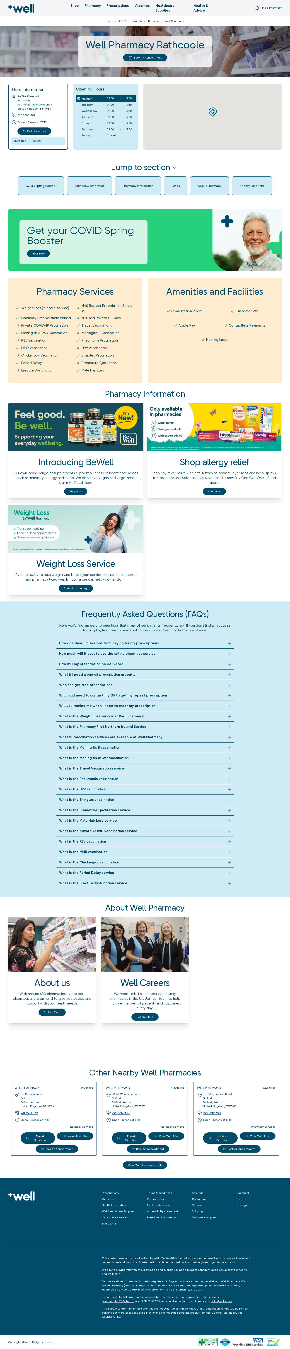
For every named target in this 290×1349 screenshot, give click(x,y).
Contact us (199, 1199)
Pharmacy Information (138, 186)
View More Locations (145, 1165)
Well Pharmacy (26, 1088)
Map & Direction (36, 1138)
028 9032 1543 (121, 1112)
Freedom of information (162, 1217)
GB (119, 21)
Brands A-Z (109, 1223)
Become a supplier (204, 1217)
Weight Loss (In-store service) (45, 308)
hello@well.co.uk (221, 1301)
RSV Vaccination (33, 340)
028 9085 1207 (26, 115)
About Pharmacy (209, 186)
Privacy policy (155, 1199)
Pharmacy (93, 6)
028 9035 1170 (29, 1112)
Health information (114, 1205)
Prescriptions (118, 6)
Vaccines (142, 6)
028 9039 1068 (212, 1112)
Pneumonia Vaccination (100, 340)
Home (110, 21)
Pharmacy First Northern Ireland (46, 318)
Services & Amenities (89, 186)
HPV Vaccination (94, 348)
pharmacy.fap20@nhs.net (118, 1301)
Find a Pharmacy (271, 7)
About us (197, 1193)
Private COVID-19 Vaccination (44, 325)
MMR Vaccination (34, 348)
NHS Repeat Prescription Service (107, 308)
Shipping (197, 1211)
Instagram (243, 1205)
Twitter (241, 1199)
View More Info (75, 1136)
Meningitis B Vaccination (100, 333)
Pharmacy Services (81, 1126)
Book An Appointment (145, 57)
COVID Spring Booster (41, 186)
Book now (38, 253)
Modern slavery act (159, 1205)
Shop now (76, 491)
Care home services (115, 1217)
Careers (197, 1205)
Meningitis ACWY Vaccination (44, 333)
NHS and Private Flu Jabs (101, 318)
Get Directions (34, 131)
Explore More (52, 1012)
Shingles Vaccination (98, 355)
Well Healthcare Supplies (118, 1211)
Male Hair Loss (93, 370)
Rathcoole (154, 21)
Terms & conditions (159, 1193)
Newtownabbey (135, 21)
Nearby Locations (251, 186)
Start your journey (75, 588)
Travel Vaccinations (97, 325)
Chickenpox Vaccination (39, 355)
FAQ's (176, 186)
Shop (75, 6)
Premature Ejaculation (99, 363)
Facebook (243, 1193)
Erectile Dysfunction (37, 370)
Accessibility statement (162, 1211)
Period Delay (31, 363)
